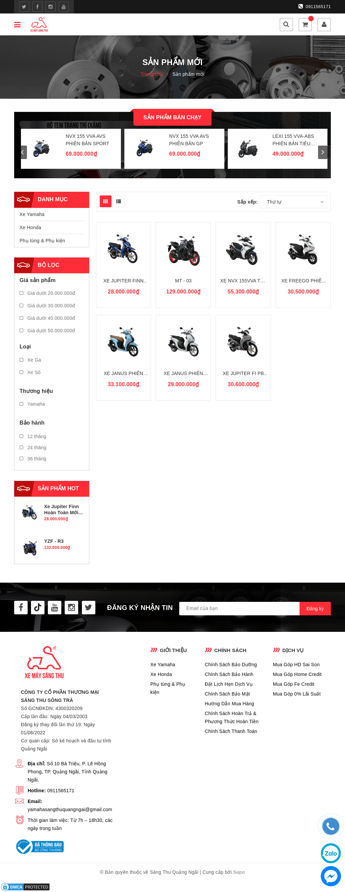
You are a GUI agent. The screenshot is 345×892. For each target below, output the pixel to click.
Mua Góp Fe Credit (293, 684)
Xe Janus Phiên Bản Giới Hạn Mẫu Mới (123, 374)
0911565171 (315, 6)
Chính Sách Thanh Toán (231, 731)
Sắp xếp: (247, 202)
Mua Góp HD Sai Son (296, 664)
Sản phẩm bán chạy (172, 117)
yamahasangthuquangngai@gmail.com (70, 809)
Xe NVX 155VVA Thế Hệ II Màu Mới (243, 281)
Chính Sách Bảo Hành (229, 674)
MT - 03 (183, 280)
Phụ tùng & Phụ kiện (42, 240)
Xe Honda (30, 227)
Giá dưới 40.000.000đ (47, 318)
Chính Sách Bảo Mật (227, 694)
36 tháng (33, 458)
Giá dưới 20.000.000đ (47, 293)
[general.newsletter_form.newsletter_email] (255, 608)
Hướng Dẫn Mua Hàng (229, 703)
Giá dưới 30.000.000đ (47, 305)
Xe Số (30, 372)
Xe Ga (30, 360)
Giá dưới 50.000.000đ (47, 330)
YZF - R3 (54, 541)
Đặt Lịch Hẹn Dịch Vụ (229, 684)
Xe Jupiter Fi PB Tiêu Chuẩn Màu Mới (243, 374)
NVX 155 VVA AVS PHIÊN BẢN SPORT (87, 139)
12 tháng (33, 436)
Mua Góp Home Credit (297, 674)
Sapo (239, 872)
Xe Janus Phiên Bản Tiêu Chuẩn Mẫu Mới (183, 374)
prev (22, 152)
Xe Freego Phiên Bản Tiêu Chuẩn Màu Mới (303, 281)
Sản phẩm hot (58, 488)
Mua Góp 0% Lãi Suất (297, 694)
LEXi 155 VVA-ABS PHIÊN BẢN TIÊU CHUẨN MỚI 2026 (293, 140)
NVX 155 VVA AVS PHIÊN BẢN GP (189, 139)
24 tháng (33, 447)
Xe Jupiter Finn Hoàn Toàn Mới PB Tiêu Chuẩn (123, 281)
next (322, 152)
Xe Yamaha (32, 214)
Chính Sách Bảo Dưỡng (231, 664)
